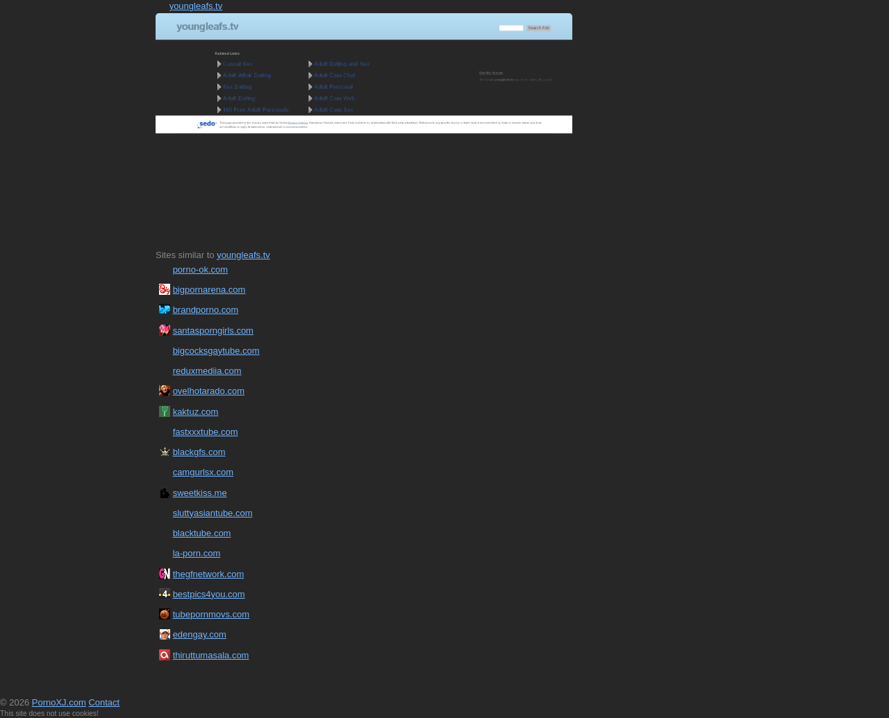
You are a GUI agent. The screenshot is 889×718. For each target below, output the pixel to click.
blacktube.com (202, 533)
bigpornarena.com (209, 289)
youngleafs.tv (196, 6)
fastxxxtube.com (205, 432)
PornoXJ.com (59, 702)
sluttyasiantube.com (213, 513)
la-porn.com (197, 553)
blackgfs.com (199, 452)
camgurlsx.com (203, 472)
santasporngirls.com (213, 330)
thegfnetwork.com (208, 574)
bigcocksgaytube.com (216, 350)
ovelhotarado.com (208, 391)
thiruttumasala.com (211, 655)
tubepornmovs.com (211, 614)
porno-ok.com (200, 269)
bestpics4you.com (209, 594)
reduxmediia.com (207, 371)
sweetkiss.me (200, 493)
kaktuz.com (196, 412)
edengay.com (199, 634)
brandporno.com (206, 310)
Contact (103, 702)
